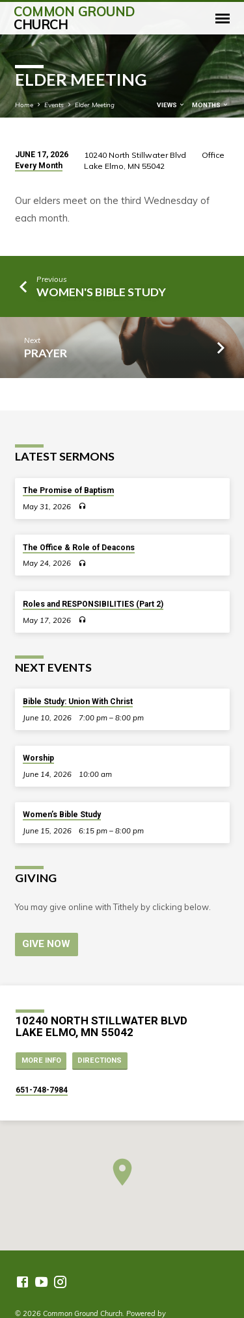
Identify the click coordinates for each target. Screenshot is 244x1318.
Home (24, 104)
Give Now (46, 944)
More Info (41, 1060)
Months (210, 104)
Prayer (45, 353)
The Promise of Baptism (68, 490)
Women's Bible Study (101, 292)
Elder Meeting (95, 104)
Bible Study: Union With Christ (78, 701)
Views (171, 104)
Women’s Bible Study (62, 814)
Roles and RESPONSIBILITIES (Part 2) (93, 604)
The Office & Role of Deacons (79, 547)
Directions (99, 1060)
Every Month (38, 165)
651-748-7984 (42, 1090)
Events (54, 104)
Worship (38, 758)
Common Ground (74, 17)
